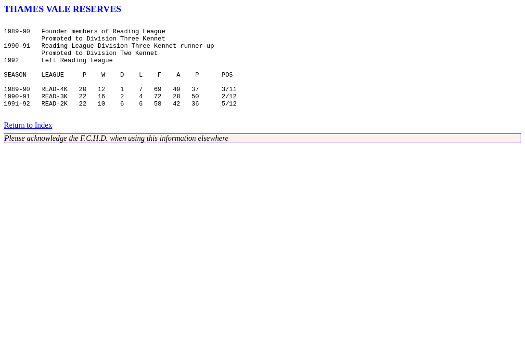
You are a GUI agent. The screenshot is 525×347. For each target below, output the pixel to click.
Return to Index (28, 144)
